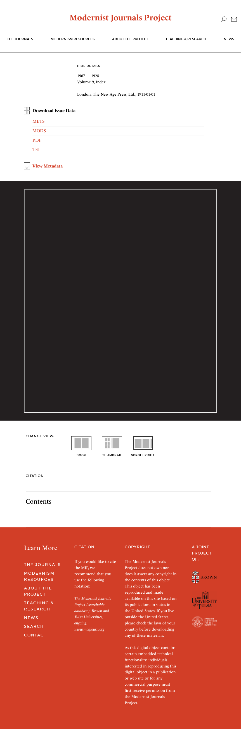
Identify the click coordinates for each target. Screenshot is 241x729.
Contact (35, 635)
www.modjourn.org (89, 629)
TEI (36, 149)
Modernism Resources (72, 39)
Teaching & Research (186, 39)
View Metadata (47, 166)
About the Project (130, 39)
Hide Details (88, 66)
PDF (36, 140)
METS (38, 121)
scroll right (143, 453)
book (81, 453)
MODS (39, 130)
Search (34, 626)
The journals (20, 39)
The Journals (42, 564)
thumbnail (112, 453)
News (229, 39)
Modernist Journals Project (121, 17)
